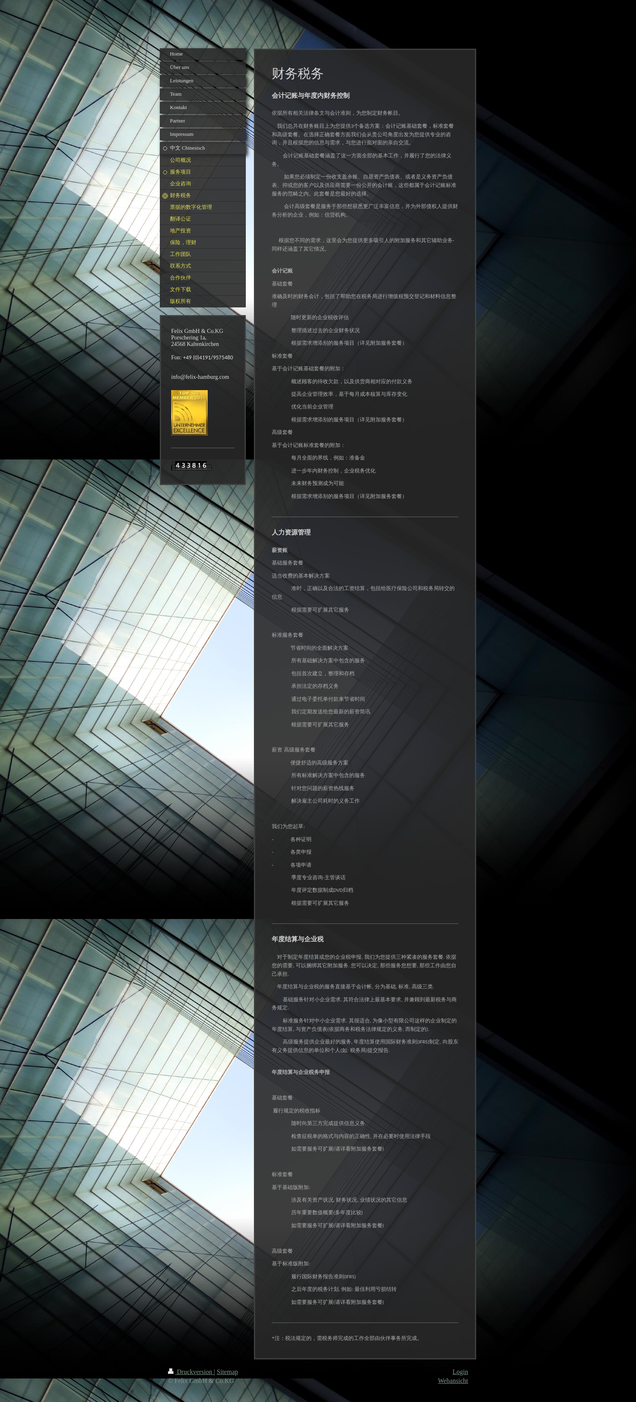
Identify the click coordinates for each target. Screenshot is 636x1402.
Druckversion (191, 1371)
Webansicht (453, 1380)
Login (460, 1371)
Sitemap (227, 1371)
